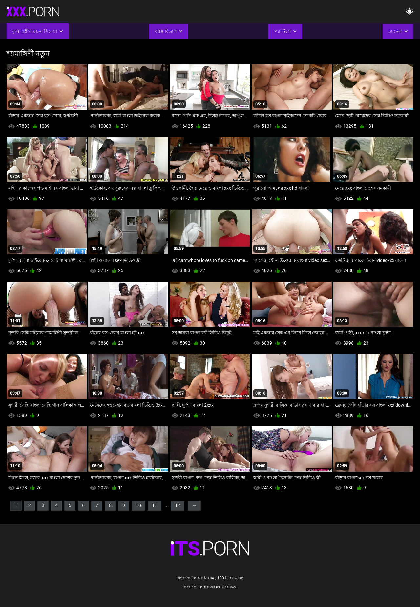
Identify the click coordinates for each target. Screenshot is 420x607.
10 (138, 505)
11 (154, 505)
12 (177, 505)
